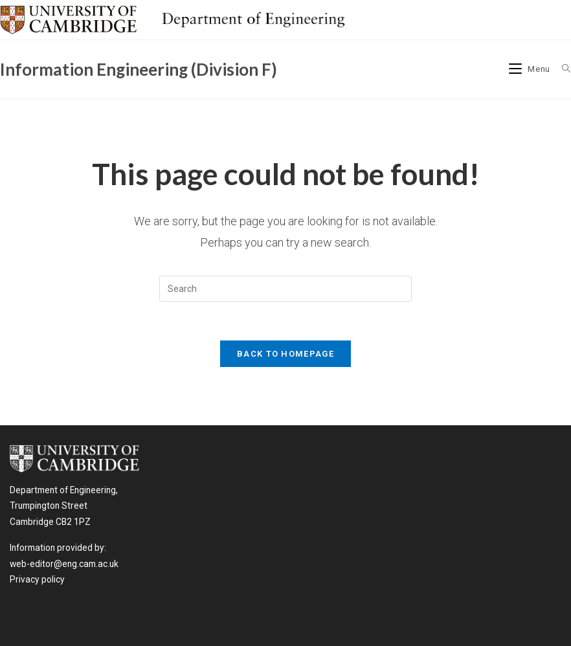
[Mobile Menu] (531, 69)
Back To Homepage (285, 354)
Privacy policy (37, 579)
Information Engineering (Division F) (138, 69)
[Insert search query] (285, 289)
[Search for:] (561, 69)
